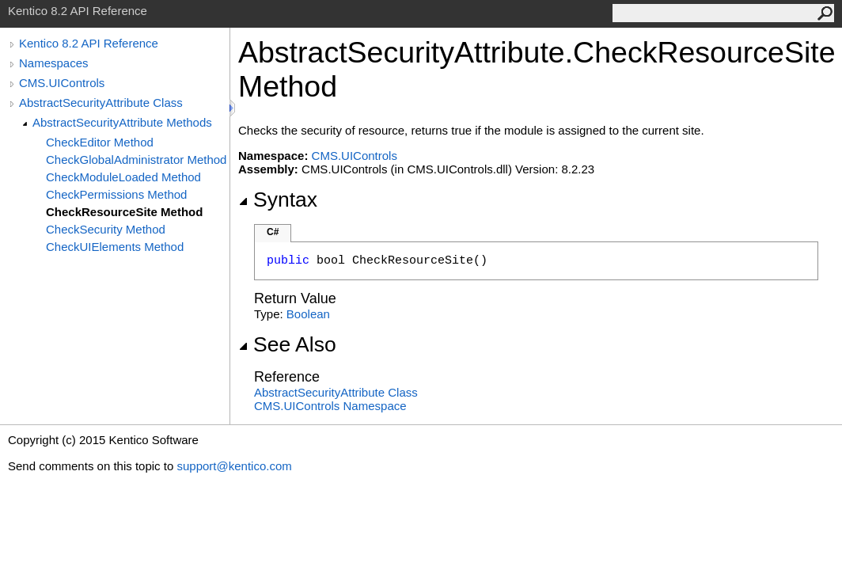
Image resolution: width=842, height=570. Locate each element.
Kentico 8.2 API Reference (88, 43)
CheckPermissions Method (116, 194)
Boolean (308, 314)
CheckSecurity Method (105, 229)
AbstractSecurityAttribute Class (101, 102)
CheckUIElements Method (115, 246)
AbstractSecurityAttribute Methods (122, 122)
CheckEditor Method (100, 142)
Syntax (277, 199)
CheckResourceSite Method (124, 211)
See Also (287, 344)
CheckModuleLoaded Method (123, 177)
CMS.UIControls (61, 82)
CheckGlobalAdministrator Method (136, 159)
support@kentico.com (233, 466)
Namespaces (54, 63)
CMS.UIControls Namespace (330, 405)
